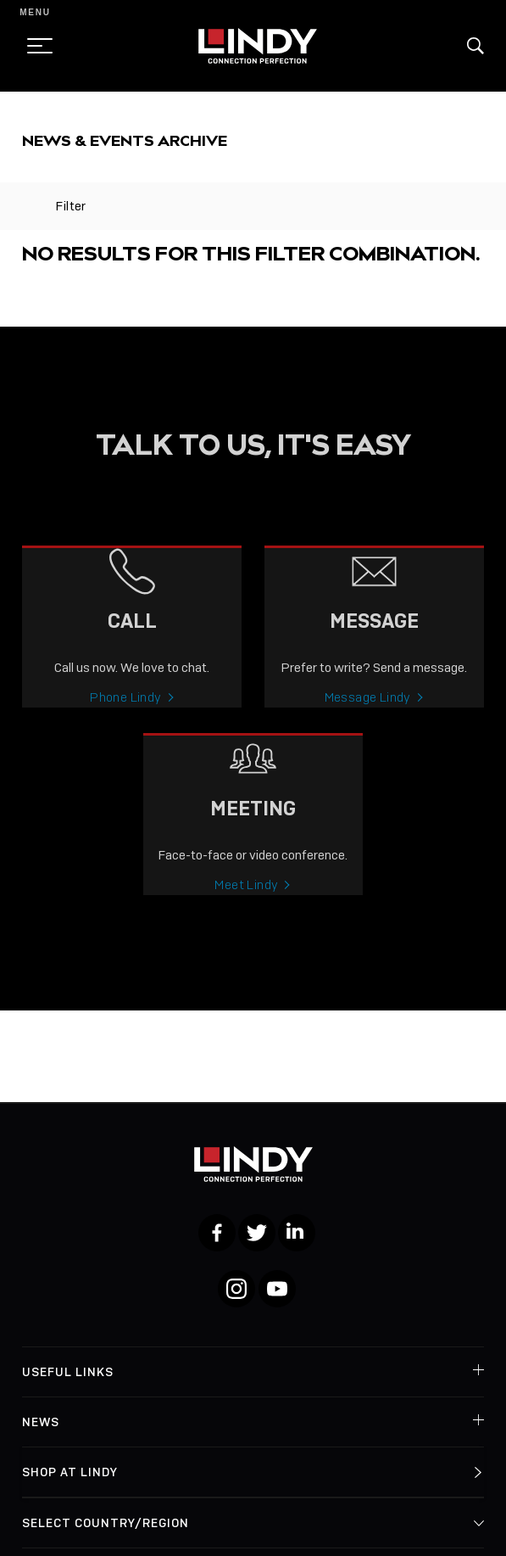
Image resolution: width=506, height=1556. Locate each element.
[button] (475, 46)
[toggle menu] (34, 46)
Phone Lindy (125, 708)
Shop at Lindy (70, 1472)
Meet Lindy (246, 895)
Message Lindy (368, 708)
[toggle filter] (30, 206)
